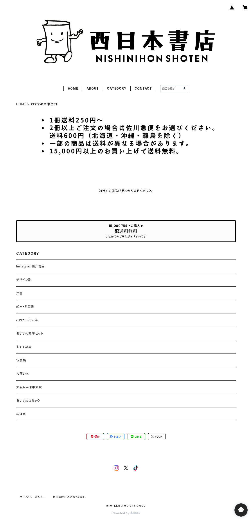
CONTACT (143, 88)
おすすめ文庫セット (29, 333)
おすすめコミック (28, 400)
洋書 (19, 293)
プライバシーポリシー (33, 497)
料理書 (21, 414)
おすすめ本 (24, 347)
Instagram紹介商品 (30, 266)
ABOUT (92, 88)
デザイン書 (23, 280)
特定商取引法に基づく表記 (69, 497)
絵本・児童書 (25, 306)
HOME (73, 88)
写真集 (21, 360)
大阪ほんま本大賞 (29, 387)
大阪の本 (22, 374)
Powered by (126, 513)
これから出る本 (27, 320)
